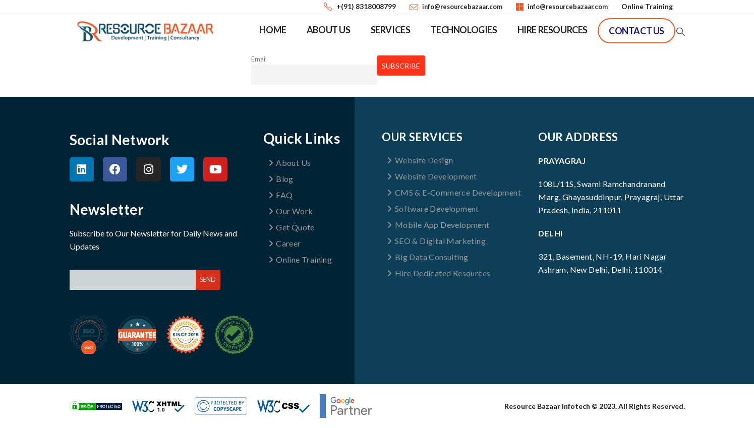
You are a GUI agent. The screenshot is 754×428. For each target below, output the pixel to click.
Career (284, 243)
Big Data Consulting (427, 257)
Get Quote (291, 227)
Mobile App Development (438, 224)
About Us (329, 29)
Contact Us (636, 30)
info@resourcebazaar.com (462, 7)
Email (259, 59)
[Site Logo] (145, 31)
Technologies (463, 29)
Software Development (433, 208)
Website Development (432, 176)
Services (391, 29)
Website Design (420, 160)
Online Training (647, 6)
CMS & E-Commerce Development (454, 192)
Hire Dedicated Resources (438, 273)
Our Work (290, 211)
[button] (679, 31)
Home (272, 29)
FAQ (280, 195)
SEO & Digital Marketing (436, 241)
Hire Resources (552, 29)
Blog (281, 179)
